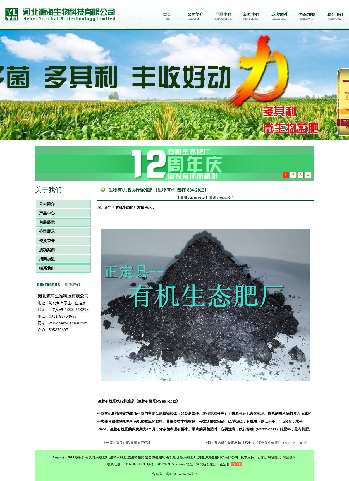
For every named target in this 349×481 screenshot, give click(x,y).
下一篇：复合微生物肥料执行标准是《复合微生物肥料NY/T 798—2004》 (255, 443)
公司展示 (45, 231)
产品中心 (45, 213)
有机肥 (303, 429)
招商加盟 (45, 259)
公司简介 (45, 204)
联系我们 (45, 268)
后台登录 (289, 457)
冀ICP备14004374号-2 (181, 474)
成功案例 (45, 250)
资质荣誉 (45, 241)
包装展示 (45, 222)
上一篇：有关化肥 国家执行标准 (126, 443)
